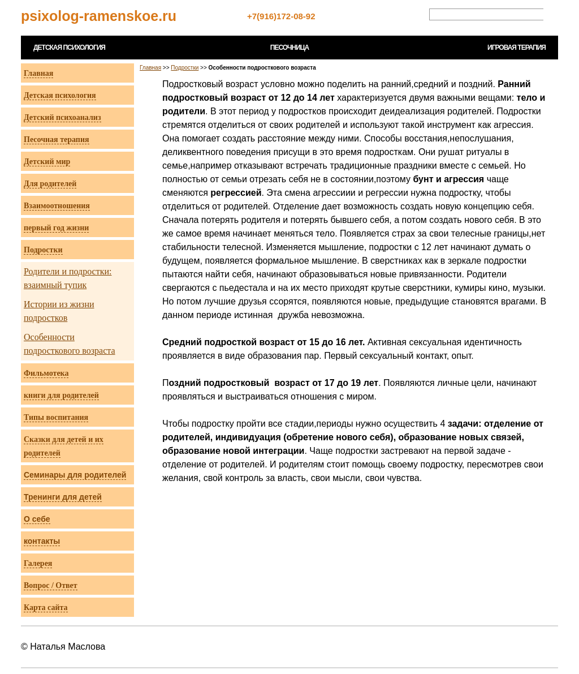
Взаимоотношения (57, 205)
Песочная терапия (56, 139)
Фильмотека (46, 373)
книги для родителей (61, 395)
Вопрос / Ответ (50, 585)
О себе (37, 518)
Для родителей (50, 183)
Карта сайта (46, 607)
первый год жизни (56, 228)
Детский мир (47, 161)
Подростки (43, 250)
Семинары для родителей (75, 474)
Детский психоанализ (62, 117)
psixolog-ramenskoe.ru (98, 16)
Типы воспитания (56, 417)
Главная (38, 73)
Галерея (38, 563)
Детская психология (60, 95)
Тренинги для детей (63, 496)
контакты (42, 541)
